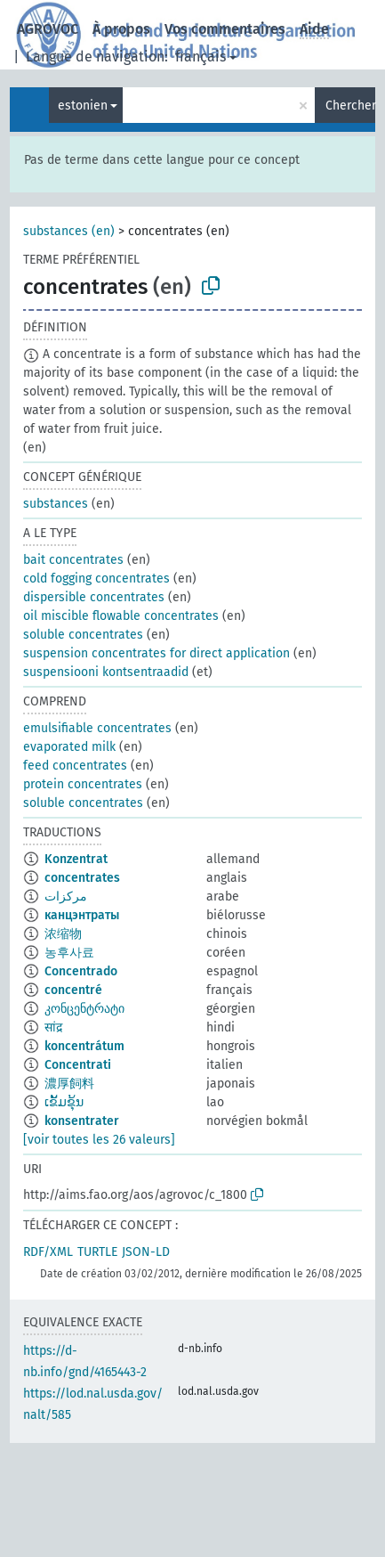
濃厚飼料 (69, 1083)
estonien (83, 105)
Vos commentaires (224, 28)
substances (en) (69, 231)
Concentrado (80, 971)
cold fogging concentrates (96, 578)
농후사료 (69, 952)
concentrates (82, 877)
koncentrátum (84, 1046)
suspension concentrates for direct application (156, 653)
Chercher (350, 105)
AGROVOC (47, 28)
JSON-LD (146, 1251)
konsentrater (81, 1121)
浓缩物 (63, 934)
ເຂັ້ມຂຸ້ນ (64, 1102)
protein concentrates (82, 784)
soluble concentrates (83, 634)
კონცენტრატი (84, 1008)
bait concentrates (73, 559)
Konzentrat (76, 859)
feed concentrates (75, 765)
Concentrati (77, 1064)
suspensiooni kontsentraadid (105, 672)
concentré (73, 990)
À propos (121, 28)
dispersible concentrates (93, 597)
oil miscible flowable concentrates (121, 616)
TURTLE (97, 1251)
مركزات (65, 896)
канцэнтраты (81, 915)
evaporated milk (69, 746)
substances (55, 503)
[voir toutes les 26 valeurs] (99, 1139)
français (200, 56)
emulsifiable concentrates (97, 728)
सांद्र (53, 1027)
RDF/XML (48, 1251)
